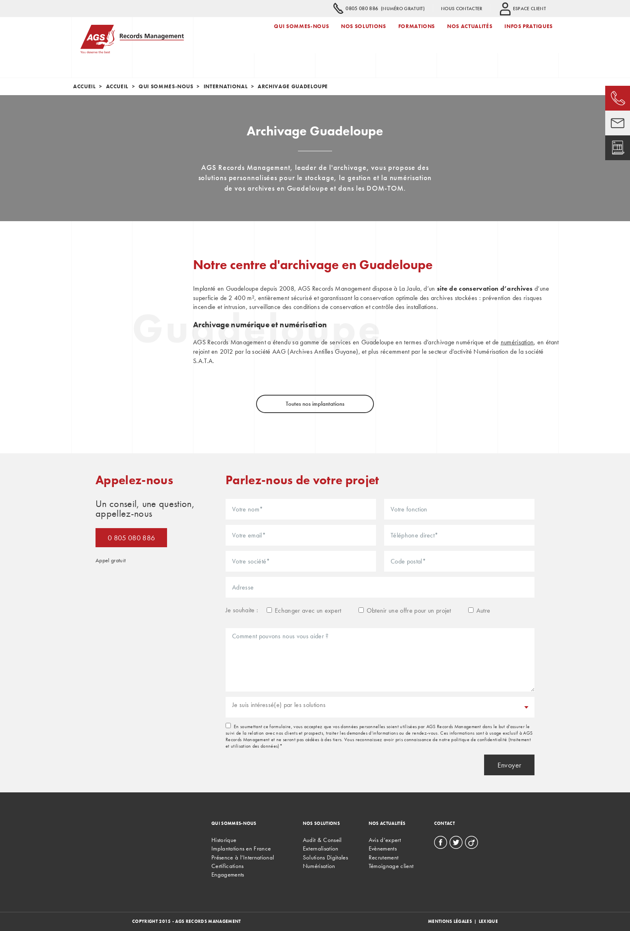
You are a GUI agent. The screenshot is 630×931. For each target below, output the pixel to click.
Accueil (84, 86)
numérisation (517, 342)
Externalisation (321, 848)
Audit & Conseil (322, 840)
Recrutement (384, 857)
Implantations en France (241, 848)
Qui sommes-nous (301, 33)
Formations (416, 33)
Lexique (488, 921)
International (226, 86)
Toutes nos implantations (315, 404)
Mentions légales (450, 921)
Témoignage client (391, 866)
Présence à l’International (242, 857)
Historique (223, 840)
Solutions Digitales (325, 857)
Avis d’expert (385, 840)
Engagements (227, 874)
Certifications (227, 866)
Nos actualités (469, 33)
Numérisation (319, 866)
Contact (444, 823)
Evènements (383, 848)
